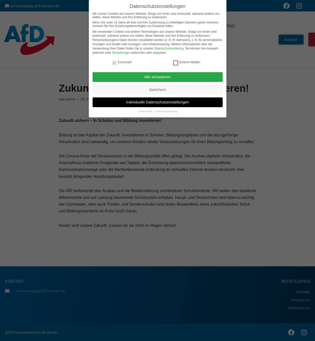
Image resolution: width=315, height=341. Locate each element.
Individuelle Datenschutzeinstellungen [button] (157, 101)
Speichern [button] (157, 89)
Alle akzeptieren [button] (157, 76)
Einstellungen (121, 52)
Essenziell (121, 61)
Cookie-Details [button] (145, 111)
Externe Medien (186, 61)
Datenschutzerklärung (168, 48)
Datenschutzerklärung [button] (166, 111)
